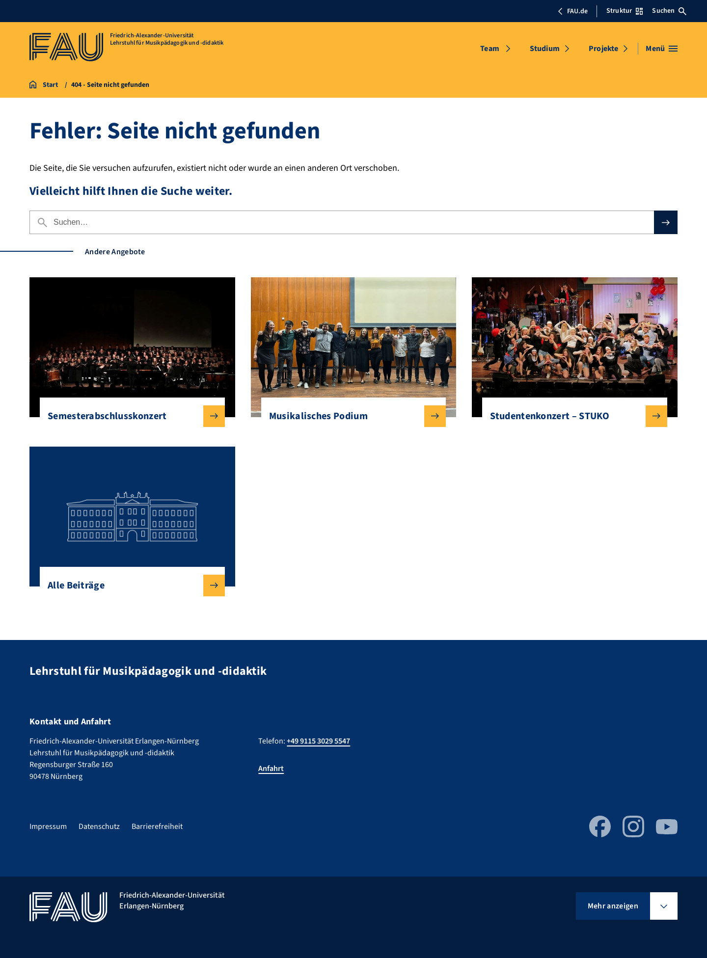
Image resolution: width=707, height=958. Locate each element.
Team (489, 48)
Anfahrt (271, 768)
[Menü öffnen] (662, 48)
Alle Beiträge (128, 585)
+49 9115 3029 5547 (318, 741)
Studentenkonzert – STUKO (571, 416)
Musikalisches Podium (350, 416)
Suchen (669, 11)
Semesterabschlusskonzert (128, 416)
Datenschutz (99, 826)
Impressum (48, 826)
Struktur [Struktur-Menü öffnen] (624, 11)
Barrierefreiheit (157, 826)
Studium (545, 48)
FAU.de (572, 11)
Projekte (603, 48)
